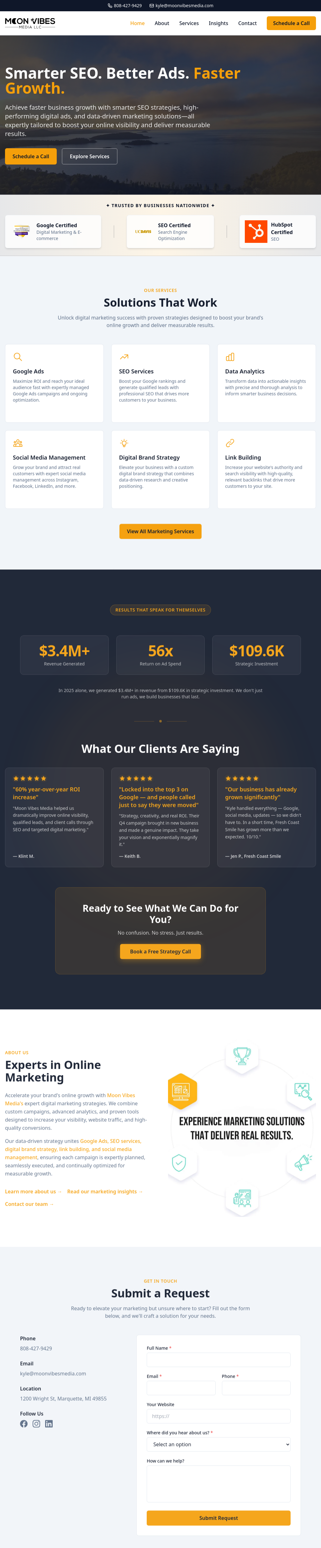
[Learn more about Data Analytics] (266, 391)
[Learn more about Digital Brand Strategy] (160, 477)
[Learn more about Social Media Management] (54, 477)
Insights (218, 23)
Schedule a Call (291, 23)
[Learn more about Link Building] (266, 477)
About (162, 23)
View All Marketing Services (160, 539)
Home (137, 23)
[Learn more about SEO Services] (160, 391)
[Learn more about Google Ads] (54, 391)
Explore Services (89, 156)
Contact (247, 23)
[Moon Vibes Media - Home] (30, 23)
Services (189, 23)
